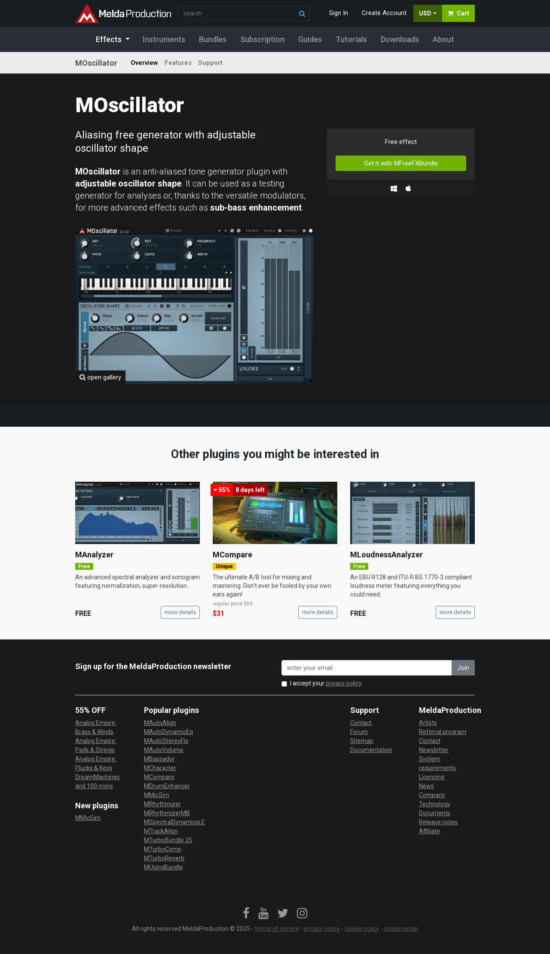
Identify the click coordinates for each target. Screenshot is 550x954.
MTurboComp (162, 849)
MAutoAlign (160, 722)
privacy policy (344, 683)
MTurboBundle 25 (168, 840)
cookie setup (401, 928)
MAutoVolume (163, 749)
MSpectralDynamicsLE (174, 822)
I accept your (326, 683)
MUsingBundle (163, 867)
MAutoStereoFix (166, 740)
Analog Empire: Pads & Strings (95, 745)
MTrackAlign (161, 831)
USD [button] (425, 13)
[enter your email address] (366, 668)
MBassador (159, 758)
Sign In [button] (338, 13)
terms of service (277, 928)
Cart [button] (458, 13)
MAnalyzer (94, 554)
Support (210, 63)
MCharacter (160, 767)
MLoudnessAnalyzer (386, 554)
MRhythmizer (162, 804)
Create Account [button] (384, 13)
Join (463, 668)
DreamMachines (97, 777)
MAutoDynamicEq (168, 731)
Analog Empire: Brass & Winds (95, 727)
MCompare (232, 554)
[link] (246, 913)
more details (180, 612)
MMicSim (88, 817)
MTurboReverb (164, 858)
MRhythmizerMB (167, 813)
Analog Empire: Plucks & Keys (95, 763)
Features (178, 63)
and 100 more (94, 786)
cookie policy (362, 928)
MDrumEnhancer (167, 786)
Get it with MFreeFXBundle (401, 163)
